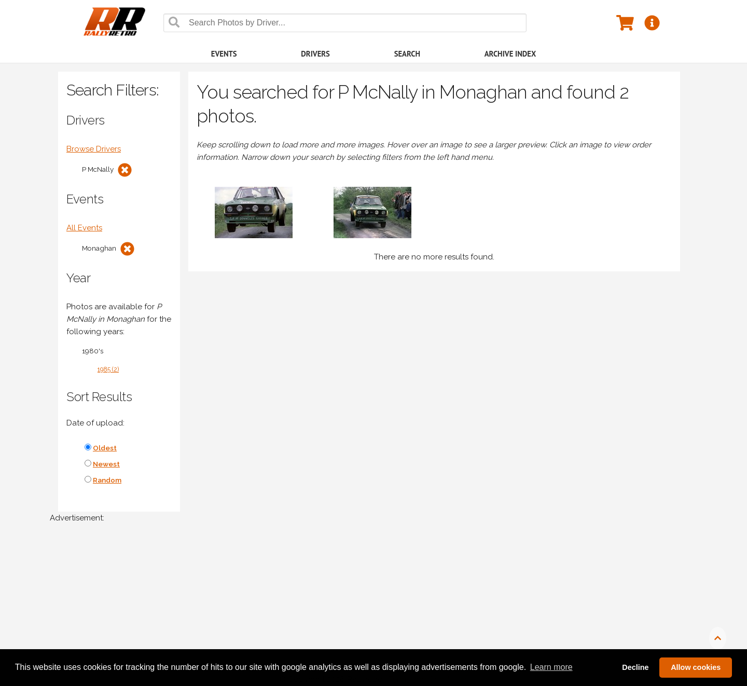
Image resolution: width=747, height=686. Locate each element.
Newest (106, 464)
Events (224, 54)
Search (407, 54)
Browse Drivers (93, 149)
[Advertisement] (361, 609)
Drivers (315, 54)
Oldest (105, 448)
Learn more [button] (551, 667)
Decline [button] (635, 667)
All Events (84, 227)
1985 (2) (108, 369)
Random (107, 480)
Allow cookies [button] (696, 667)
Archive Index (510, 54)
